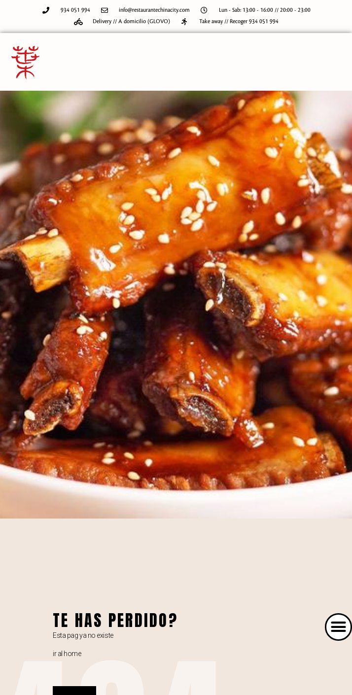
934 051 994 (75, 10)
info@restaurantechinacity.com (154, 10)
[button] (338, 627)
